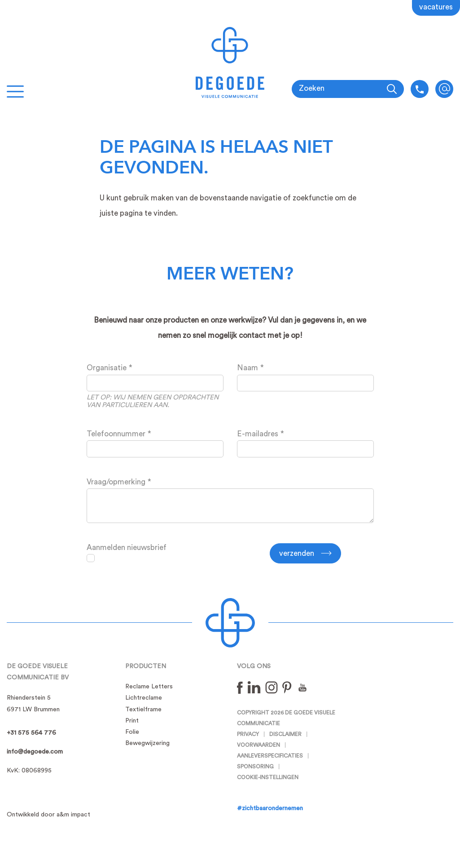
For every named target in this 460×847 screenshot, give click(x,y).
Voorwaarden (258, 745)
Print (132, 721)
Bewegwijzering (147, 743)
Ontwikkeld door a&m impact (48, 815)
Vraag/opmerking (116, 482)
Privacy (248, 734)
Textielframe (143, 709)
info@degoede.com (444, 89)
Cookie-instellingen (267, 777)
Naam (247, 368)
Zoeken (311, 88)
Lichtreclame (143, 698)
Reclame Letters (149, 686)
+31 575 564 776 (31, 733)
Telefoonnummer (116, 434)
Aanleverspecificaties (270, 755)
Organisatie (107, 368)
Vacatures (436, 7)
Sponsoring (255, 766)
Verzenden (296, 553)
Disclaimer (285, 734)
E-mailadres (257, 434)
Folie (132, 732)
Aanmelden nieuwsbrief (126, 547)
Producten (145, 666)
